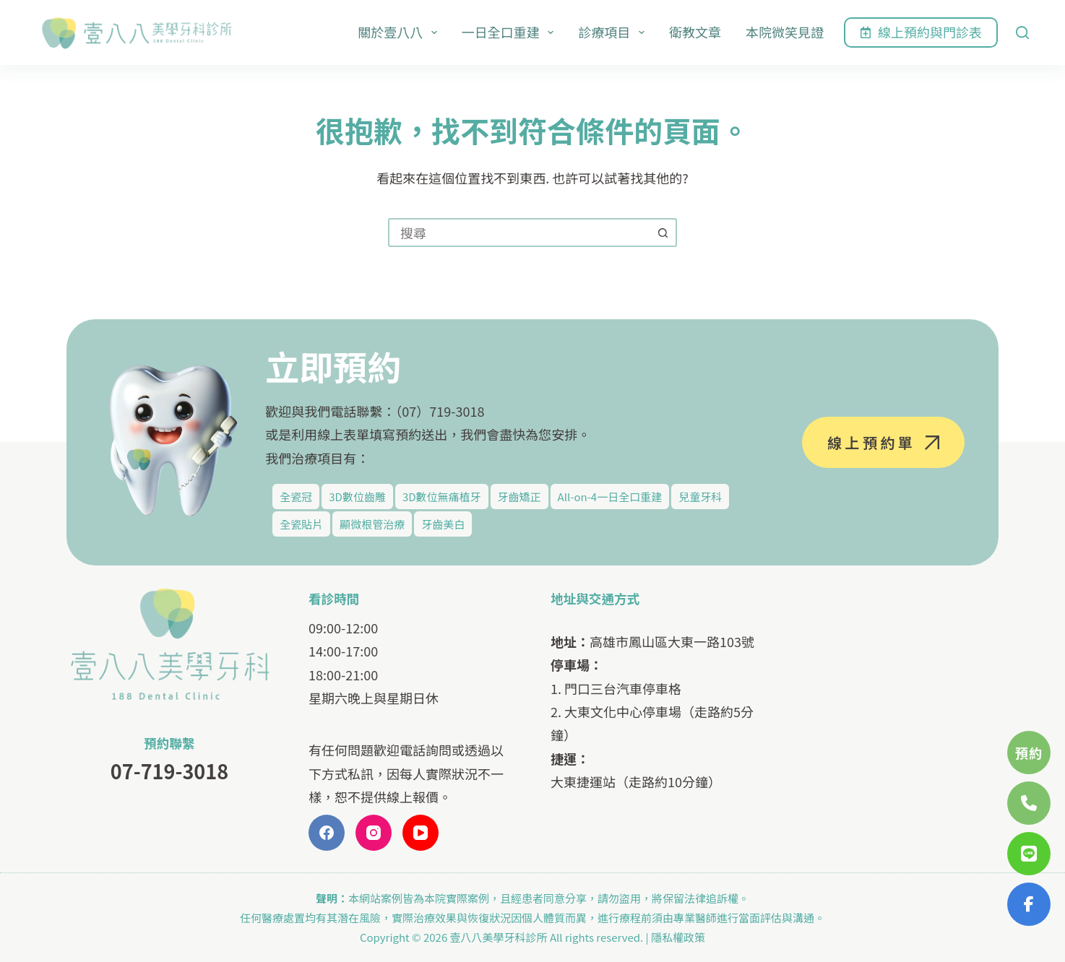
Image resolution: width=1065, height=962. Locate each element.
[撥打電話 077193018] (1029, 803)
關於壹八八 (400, 31)
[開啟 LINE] (1029, 853)
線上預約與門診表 (921, 31)
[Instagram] (373, 833)
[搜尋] (1022, 32)
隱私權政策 (678, 937)
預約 (1029, 752)
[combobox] (519, 232)
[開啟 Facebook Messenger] (1029, 904)
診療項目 (614, 31)
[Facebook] (327, 833)
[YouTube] (420, 833)
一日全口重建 (511, 31)
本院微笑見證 (785, 31)
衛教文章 (695, 31)
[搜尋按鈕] (663, 233)
